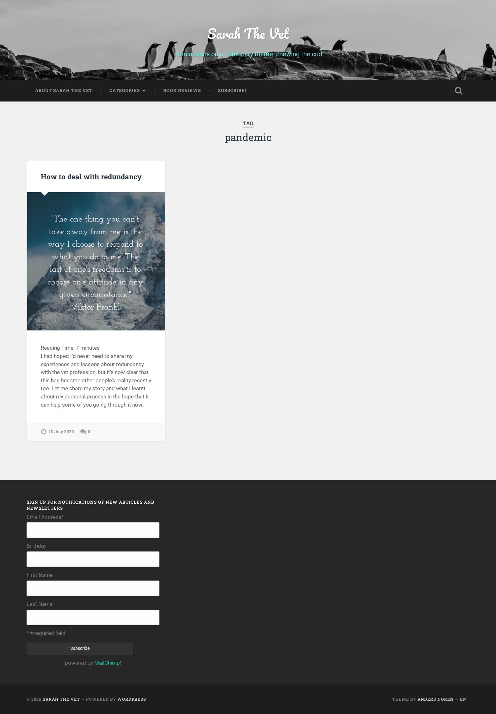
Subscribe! (232, 90)
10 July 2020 (61, 431)
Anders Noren (436, 699)
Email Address (45, 517)
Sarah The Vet (248, 33)
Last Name (40, 604)
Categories (124, 90)
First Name (40, 575)
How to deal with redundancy (91, 176)
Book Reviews (182, 90)
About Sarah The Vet (63, 90)
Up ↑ (464, 699)
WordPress (131, 699)
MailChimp (107, 663)
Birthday (36, 546)
